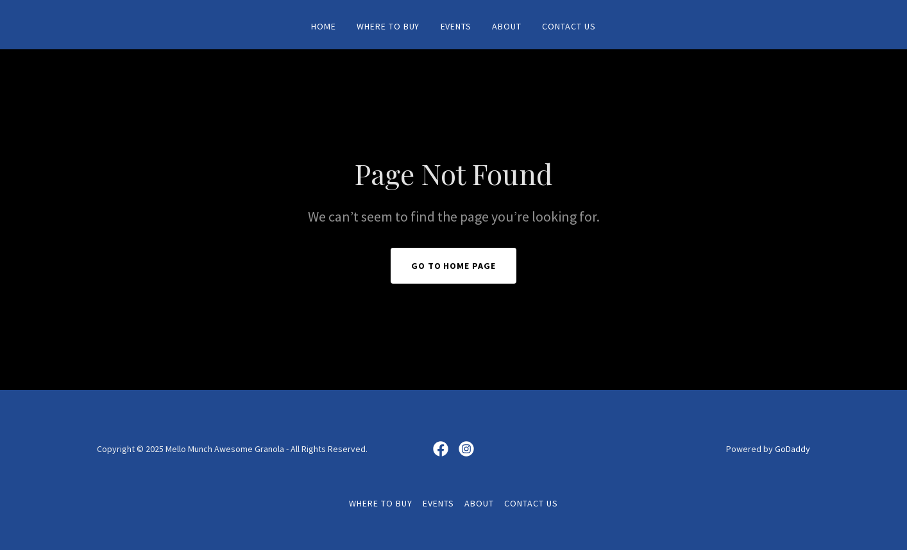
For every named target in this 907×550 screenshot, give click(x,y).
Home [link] (323, 26)
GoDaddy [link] (792, 449)
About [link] (506, 26)
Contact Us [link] (569, 26)
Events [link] (456, 26)
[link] (441, 449)
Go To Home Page (453, 265)
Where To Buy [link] (388, 26)
